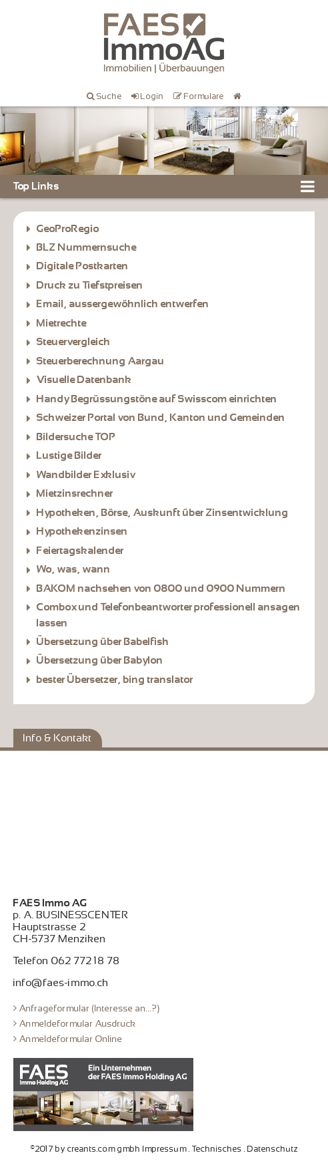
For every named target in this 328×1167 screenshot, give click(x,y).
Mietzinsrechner (75, 493)
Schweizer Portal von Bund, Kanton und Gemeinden (161, 418)
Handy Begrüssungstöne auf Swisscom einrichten (157, 399)
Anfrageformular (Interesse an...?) (89, 1008)
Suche (109, 96)
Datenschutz (272, 1149)
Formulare (204, 96)
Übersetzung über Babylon (100, 660)
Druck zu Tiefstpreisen (90, 285)
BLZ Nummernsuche (87, 247)
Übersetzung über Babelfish (103, 642)
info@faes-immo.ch (61, 983)
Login (152, 96)
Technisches (217, 1149)
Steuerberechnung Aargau (101, 361)
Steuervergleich (75, 342)
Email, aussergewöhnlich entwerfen (123, 304)
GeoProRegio (68, 229)
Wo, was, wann (74, 569)
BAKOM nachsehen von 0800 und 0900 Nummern (161, 588)
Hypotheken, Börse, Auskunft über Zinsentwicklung (163, 513)
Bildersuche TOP (76, 437)
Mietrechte (62, 323)
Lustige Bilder (69, 455)
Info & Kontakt (57, 738)
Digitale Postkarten (83, 266)
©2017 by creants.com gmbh (86, 1149)
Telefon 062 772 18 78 (66, 961)
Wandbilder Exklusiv (86, 475)
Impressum (165, 1149)
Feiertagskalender (80, 551)
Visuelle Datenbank (84, 380)
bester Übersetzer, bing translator (115, 680)
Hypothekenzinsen (82, 531)
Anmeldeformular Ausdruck (77, 1023)
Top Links (36, 186)
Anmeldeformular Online (71, 1038)
